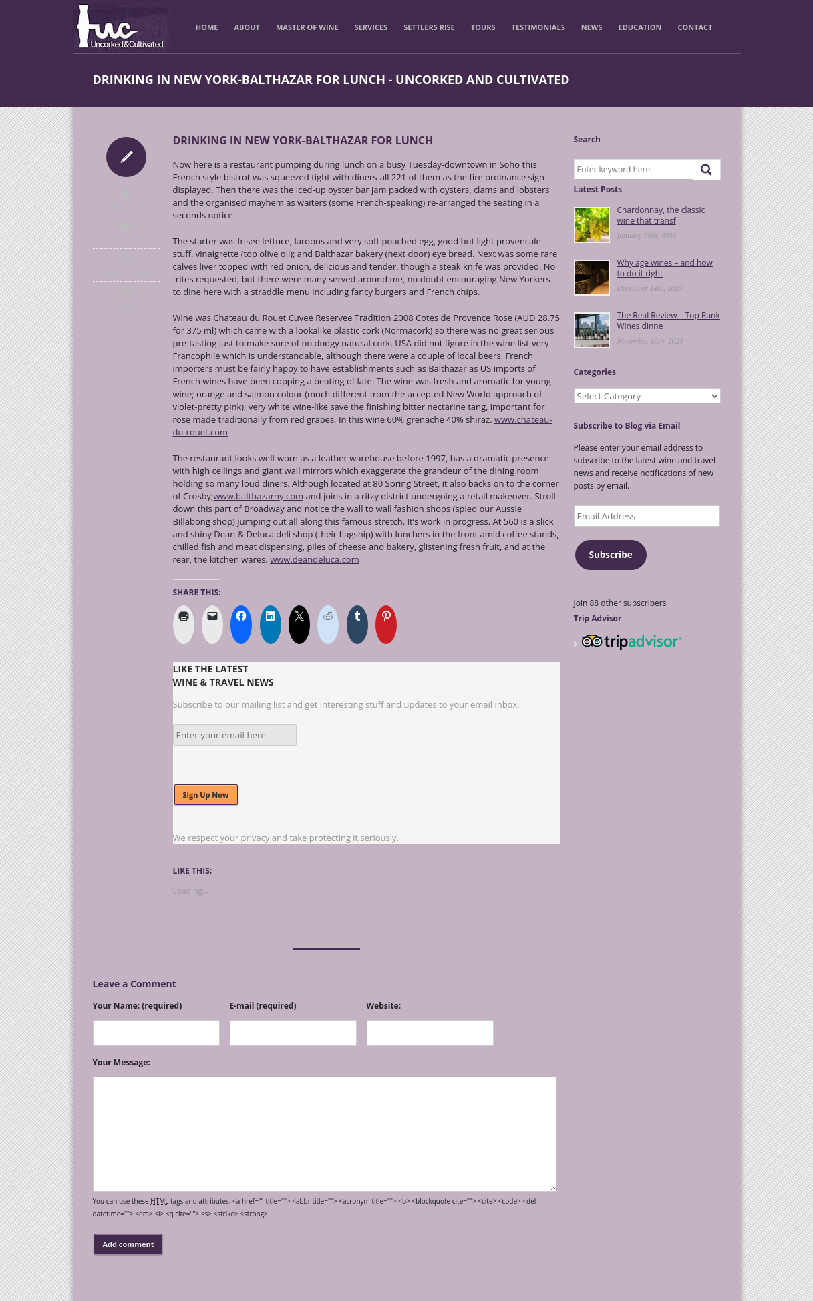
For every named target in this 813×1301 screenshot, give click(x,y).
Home (207, 27)
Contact (694, 27)
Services (371, 27)
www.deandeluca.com (314, 559)
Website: (384, 1005)
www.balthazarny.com (258, 496)
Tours (483, 27)
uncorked (126, 205)
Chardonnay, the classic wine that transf (661, 215)
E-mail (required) (263, 1005)
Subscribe (610, 555)
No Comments (126, 238)
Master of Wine (307, 27)
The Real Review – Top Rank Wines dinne (668, 321)
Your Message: (121, 1062)
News (592, 27)
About (247, 27)
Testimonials (538, 27)
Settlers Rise (429, 27)
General (126, 303)
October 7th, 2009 (126, 271)
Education (640, 27)
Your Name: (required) (137, 1005)
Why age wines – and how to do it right (665, 268)
